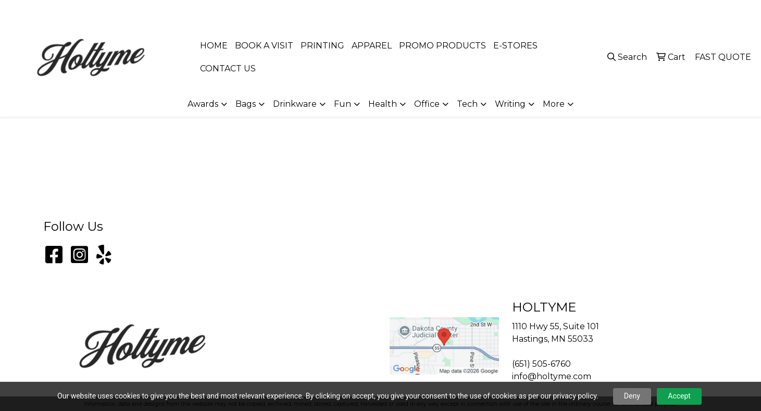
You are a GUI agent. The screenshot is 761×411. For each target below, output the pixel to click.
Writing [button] (510, 104)
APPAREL (372, 46)
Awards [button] (203, 104)
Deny (632, 396)
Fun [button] (342, 104)
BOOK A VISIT (264, 46)
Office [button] (427, 104)
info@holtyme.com (710, 11)
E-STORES (515, 46)
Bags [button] (245, 104)
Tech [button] (467, 104)
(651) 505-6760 (633, 11)
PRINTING (322, 46)
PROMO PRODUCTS (442, 46)
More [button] (554, 104)
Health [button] (382, 104)
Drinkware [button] (295, 104)
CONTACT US (228, 68)
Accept (679, 396)
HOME (214, 46)
